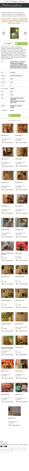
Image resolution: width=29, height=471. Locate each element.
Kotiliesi (12, 107)
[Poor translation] (5, 446)
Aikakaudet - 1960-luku (16, 105)
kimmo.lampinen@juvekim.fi (17, 101)
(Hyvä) (13, 72)
